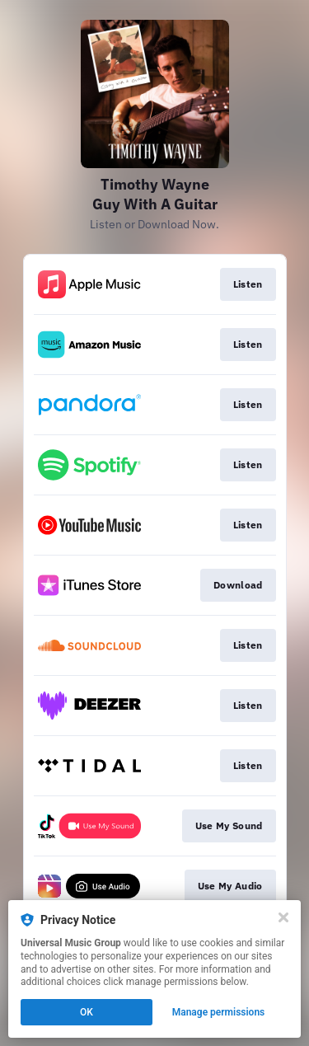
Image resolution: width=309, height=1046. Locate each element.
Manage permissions (218, 1012)
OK (86, 1012)
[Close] (283, 917)
